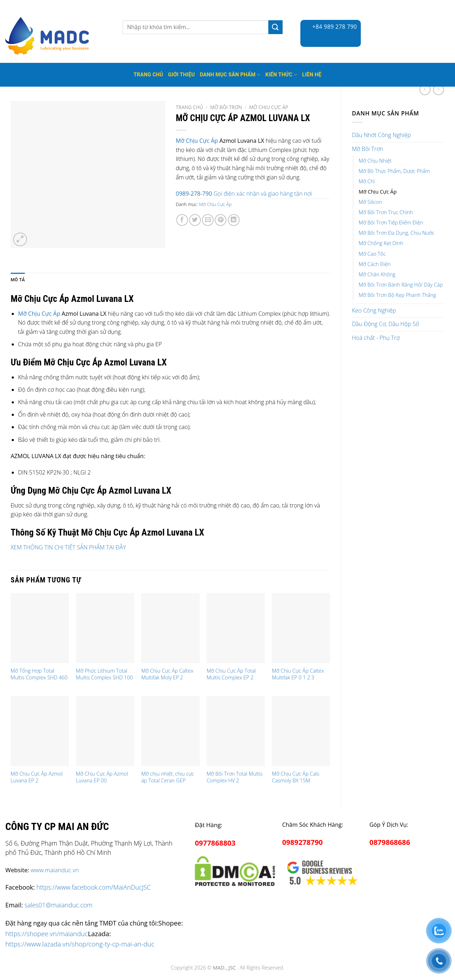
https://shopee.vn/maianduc (46, 933)
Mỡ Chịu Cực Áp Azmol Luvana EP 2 (37, 777)
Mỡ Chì (367, 181)
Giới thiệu (181, 75)
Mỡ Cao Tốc (372, 253)
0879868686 (389, 842)
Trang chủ (189, 107)
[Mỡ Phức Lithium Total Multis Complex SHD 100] (105, 628)
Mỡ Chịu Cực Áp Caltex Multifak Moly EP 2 (167, 674)
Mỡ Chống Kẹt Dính (381, 243)
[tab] (18, 280)
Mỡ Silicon (370, 202)
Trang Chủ (148, 75)
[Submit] (275, 27)
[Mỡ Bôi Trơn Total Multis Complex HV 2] (236, 731)
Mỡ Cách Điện (375, 264)
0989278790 (302, 842)
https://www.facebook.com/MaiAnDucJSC (94, 887)
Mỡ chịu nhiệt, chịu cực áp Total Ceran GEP (167, 777)
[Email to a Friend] (208, 220)
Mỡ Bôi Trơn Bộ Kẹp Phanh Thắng (397, 295)
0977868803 (215, 843)
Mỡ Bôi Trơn (367, 149)
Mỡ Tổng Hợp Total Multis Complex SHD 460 (39, 674)
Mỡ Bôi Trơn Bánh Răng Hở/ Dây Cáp (401, 284)
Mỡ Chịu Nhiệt (375, 160)
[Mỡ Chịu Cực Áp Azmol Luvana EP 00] (105, 731)
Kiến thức (281, 74)
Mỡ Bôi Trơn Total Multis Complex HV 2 (234, 777)
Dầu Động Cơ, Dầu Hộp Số (385, 324)
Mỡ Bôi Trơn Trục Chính (386, 212)
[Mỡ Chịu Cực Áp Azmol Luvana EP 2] (40, 731)
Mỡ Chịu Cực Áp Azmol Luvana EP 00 (102, 777)
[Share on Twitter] (195, 220)
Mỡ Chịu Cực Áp (378, 191)
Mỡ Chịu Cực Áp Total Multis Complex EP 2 (231, 674)
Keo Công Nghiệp (374, 310)
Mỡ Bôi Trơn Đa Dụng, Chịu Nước (396, 232)
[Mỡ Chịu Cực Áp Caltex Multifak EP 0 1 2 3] (301, 628)
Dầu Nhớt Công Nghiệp (381, 135)
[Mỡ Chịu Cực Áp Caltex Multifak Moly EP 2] (170, 628)
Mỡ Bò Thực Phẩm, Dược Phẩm (394, 171)
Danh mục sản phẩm (230, 74)
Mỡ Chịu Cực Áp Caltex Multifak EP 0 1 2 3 (298, 674)
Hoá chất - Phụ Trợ (376, 338)
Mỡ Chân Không (377, 274)
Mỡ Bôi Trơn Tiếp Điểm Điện (391, 222)
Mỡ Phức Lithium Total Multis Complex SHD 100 (104, 674)
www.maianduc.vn (55, 870)
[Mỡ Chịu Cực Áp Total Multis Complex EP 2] (236, 628)
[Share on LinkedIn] (234, 220)
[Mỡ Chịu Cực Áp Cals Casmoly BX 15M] (301, 731)
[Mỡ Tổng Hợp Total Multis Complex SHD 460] (40, 628)
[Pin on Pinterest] (220, 220)
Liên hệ (311, 75)
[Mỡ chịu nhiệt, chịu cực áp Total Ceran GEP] (170, 731)
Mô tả (18, 279)
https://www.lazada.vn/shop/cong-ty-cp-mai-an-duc (79, 943)
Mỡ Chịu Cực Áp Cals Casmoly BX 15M (295, 777)
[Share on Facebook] (182, 220)
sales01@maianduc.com (58, 905)
